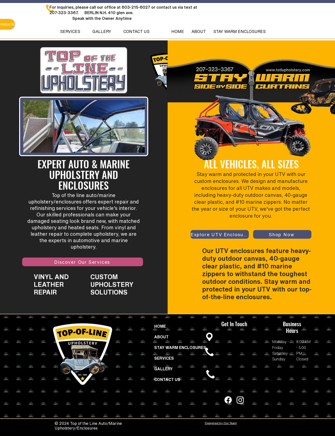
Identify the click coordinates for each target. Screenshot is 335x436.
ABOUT (161, 337)
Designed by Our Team (221, 423)
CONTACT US (167, 379)
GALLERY (163, 369)
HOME (160, 326)
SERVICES (164, 358)
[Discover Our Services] (82, 262)
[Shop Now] (282, 234)
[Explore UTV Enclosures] (219, 234)
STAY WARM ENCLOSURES (176, 347)
